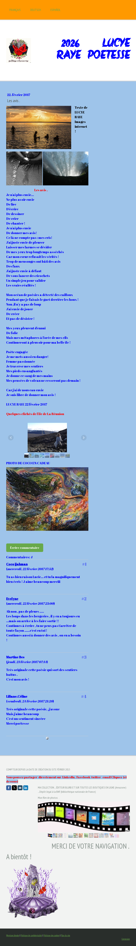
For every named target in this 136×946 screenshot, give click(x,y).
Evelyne (12, 599)
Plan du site (65, 935)
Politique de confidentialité (31, 935)
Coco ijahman (17, 564)
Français (15, 10)
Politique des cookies (51, 935)
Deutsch (35, 10)
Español (55, 10)
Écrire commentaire (24, 548)
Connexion (125, 939)
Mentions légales (12, 935)
